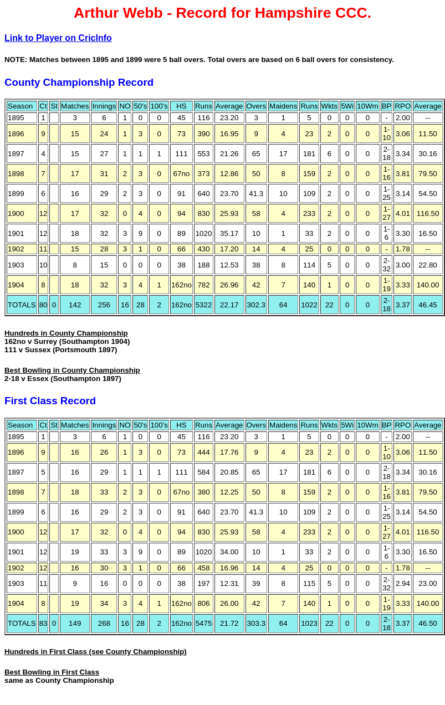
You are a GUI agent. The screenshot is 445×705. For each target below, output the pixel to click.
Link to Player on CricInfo (58, 38)
